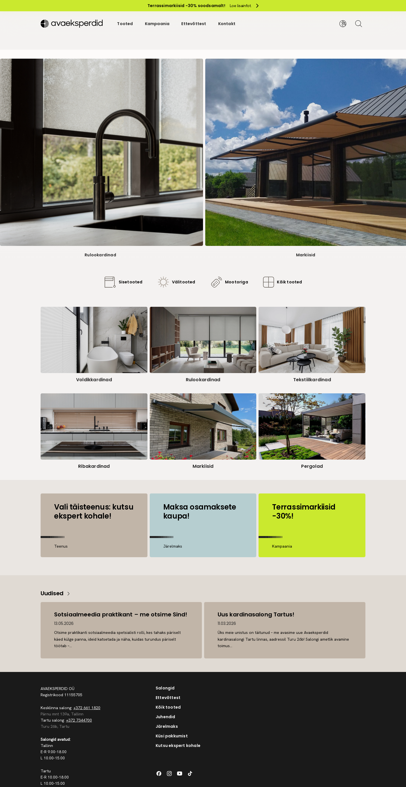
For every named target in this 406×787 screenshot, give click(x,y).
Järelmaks (167, 726)
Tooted (125, 24)
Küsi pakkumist (172, 736)
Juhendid (165, 717)
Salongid (165, 688)
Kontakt (226, 24)
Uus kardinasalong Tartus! (256, 614)
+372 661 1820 (86, 707)
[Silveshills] (73, 23)
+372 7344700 (79, 720)
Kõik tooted (168, 707)
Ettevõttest (193, 24)
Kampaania (157, 24)
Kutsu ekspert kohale (178, 745)
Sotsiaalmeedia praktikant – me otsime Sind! (120, 614)
